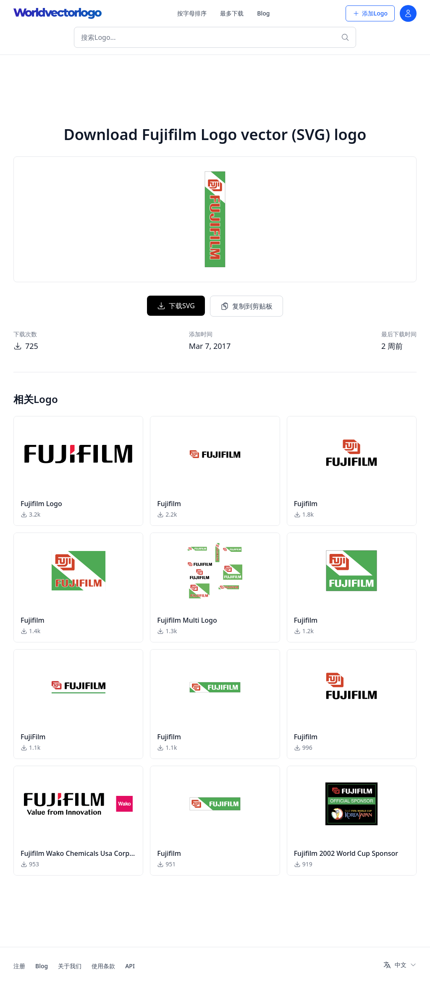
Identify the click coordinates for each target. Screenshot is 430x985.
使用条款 (103, 966)
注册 (19, 966)
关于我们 (69, 966)
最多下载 (232, 13)
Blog (263, 13)
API (130, 966)
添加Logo (370, 13)
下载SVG (176, 305)
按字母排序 (192, 13)
